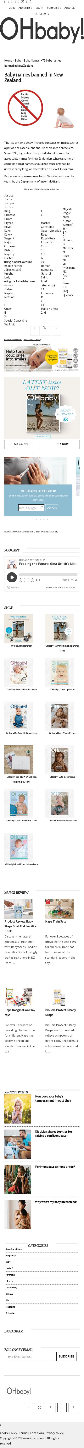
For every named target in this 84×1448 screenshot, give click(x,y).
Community (11, 1287)
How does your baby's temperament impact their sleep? (53, 1100)
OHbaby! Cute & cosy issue (62, 776)
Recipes (9, 1293)
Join (12, 8)
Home (8, 60)
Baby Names (32, 60)
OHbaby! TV (42, 14)
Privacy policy (54, 1433)
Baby (18, 60)
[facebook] (28, 1407)
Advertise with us (13, 1249)
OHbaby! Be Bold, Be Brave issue (21, 733)
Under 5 (9, 1268)
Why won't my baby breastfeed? (56, 1202)
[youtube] (73, 1407)
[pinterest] (62, 1407)
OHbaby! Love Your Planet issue (21, 820)
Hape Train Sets (55, 921)
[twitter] (21, 1)
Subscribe (54, 8)
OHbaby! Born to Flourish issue (21, 689)
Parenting (10, 1274)
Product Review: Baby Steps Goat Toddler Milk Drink (20, 926)
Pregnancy (11, 1255)
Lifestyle (9, 1281)
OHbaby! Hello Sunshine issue (62, 820)
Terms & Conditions (31, 1433)
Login (39, 8)
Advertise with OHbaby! (33, 189)
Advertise (25, 8)
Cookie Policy (8, 1433)
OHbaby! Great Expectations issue (21, 864)
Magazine (10, 1306)
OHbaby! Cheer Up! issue (62, 689)
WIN (7, 1300)
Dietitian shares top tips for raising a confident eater (53, 1134)
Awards (69, 8)
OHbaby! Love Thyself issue (62, 733)
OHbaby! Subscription (21, 645)
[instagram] (50, 1407)
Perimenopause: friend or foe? (55, 1167)
